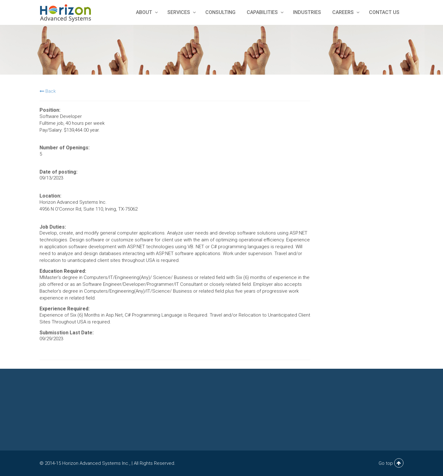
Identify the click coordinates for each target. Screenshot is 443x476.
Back (48, 92)
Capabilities (264, 12)
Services (180, 12)
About (146, 12)
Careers (345, 12)
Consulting (220, 12)
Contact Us (384, 12)
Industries (307, 12)
